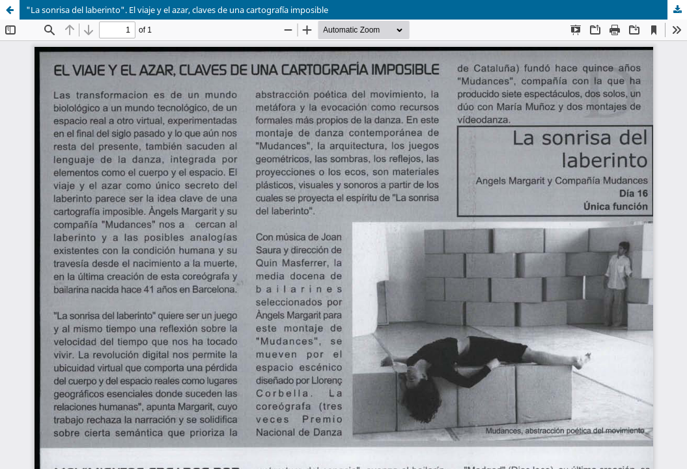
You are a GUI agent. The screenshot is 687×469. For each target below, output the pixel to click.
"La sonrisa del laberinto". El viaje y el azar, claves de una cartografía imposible (177, 10)
